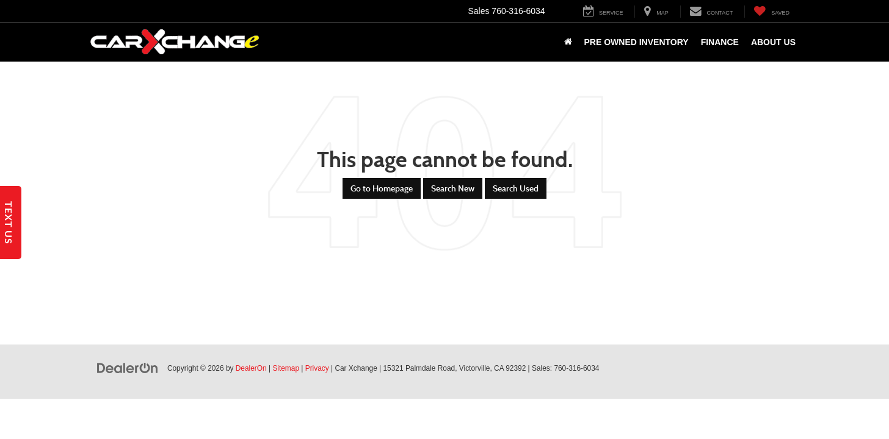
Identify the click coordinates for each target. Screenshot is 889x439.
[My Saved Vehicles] (771, 11)
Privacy (317, 368)
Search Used (516, 188)
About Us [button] (773, 42)
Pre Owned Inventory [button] (636, 42)
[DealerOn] (127, 368)
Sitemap (285, 368)
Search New (452, 188)
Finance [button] (720, 42)
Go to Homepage (381, 188)
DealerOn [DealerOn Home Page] (251, 368)
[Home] (568, 42)
